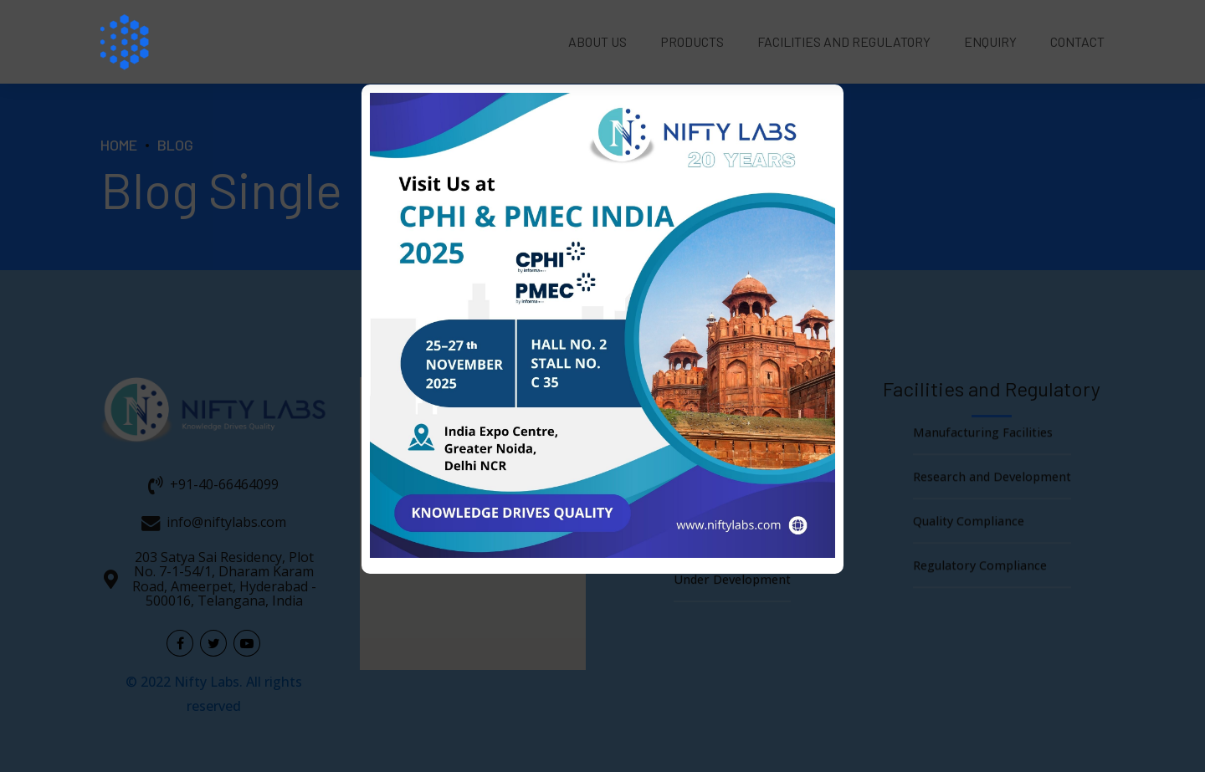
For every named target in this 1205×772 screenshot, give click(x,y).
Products (692, 41)
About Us (597, 41)
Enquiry (990, 41)
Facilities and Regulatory (844, 41)
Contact (1077, 41)
